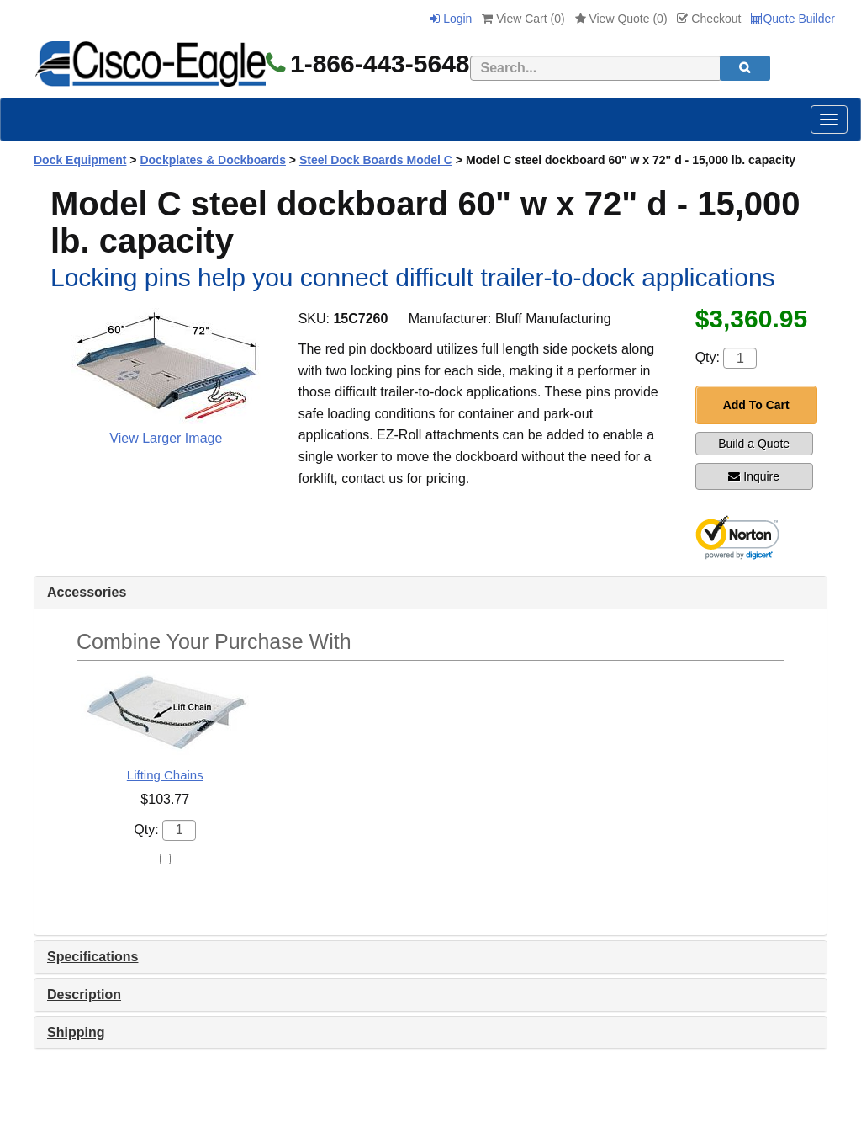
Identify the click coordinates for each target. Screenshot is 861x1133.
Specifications (92, 956)
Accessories (86, 592)
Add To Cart (756, 405)
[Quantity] (740, 358)
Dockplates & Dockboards (213, 160)
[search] (745, 68)
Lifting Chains (165, 775)
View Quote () (621, 18)
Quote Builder (793, 18)
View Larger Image (165, 438)
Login (451, 18)
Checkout (709, 18)
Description (84, 994)
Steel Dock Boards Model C (375, 160)
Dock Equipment (80, 160)
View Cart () (523, 18)
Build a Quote (754, 443)
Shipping (75, 1032)
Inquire (753, 476)
